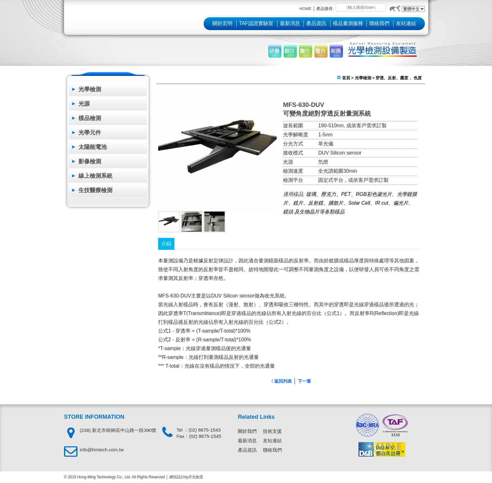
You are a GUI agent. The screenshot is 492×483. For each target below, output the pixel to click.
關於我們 (247, 431)
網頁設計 (176, 477)
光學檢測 (89, 89)
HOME (305, 8)
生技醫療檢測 (95, 190)
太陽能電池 (92, 147)
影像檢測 (89, 161)
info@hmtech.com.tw (102, 449)
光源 (84, 104)
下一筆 (304, 381)
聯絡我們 (379, 23)
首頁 (346, 78)
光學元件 (89, 132)
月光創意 (195, 477)
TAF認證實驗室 (256, 23)
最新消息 (290, 23)
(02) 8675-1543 (205, 430)
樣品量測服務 (348, 23)
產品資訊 (316, 23)
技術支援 (272, 431)
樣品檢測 (89, 118)
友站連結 (406, 23)
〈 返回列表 (280, 381)
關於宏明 (222, 23)
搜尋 (340, 8)
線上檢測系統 (95, 176)
